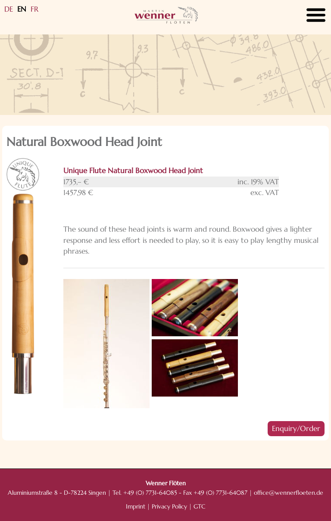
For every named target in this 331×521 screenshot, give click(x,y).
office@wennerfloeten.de (288, 492)
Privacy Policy (169, 506)
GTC (199, 506)
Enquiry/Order (296, 428)
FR (34, 9)
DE (8, 9)
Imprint (135, 506)
